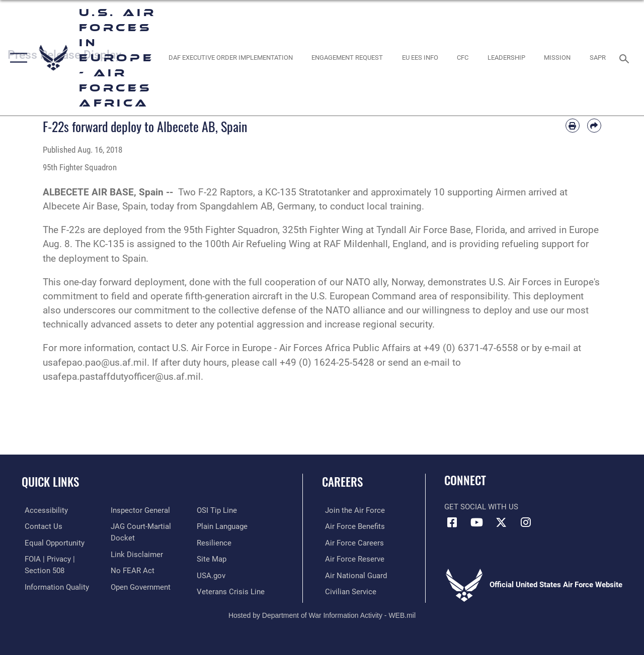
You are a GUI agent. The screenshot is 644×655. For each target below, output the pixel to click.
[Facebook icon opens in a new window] (451, 522)
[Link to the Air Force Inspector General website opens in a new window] (139, 510)
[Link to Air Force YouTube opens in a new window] (476, 522)
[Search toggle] (625, 57)
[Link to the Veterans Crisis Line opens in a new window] (232, 590)
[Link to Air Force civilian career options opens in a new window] (347, 590)
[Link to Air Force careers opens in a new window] (351, 542)
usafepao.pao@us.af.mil (95, 362)
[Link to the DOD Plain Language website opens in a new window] (223, 526)
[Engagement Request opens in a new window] (347, 58)
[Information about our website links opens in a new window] (136, 553)
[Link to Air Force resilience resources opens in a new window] (215, 542)
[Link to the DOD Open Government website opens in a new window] (140, 585)
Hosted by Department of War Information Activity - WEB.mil (322, 613)
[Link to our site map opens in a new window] (212, 558)
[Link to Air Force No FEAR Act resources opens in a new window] (131, 569)
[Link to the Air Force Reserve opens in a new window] (351, 558)
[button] (16, 58)
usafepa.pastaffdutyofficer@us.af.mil (122, 376)
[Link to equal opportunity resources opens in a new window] (52, 542)
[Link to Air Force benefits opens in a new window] (352, 526)
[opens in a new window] (230, 58)
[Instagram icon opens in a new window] (525, 522)
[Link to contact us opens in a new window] (40, 526)
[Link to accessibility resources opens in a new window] (43, 510)
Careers (342, 482)
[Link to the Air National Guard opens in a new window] (353, 574)
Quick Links (50, 482)
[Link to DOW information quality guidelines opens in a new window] (54, 585)
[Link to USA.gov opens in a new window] (212, 574)
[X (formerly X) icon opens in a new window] (501, 522)
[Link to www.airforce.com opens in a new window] (352, 510)
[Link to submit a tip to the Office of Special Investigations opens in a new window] (218, 510)
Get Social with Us (481, 506)
